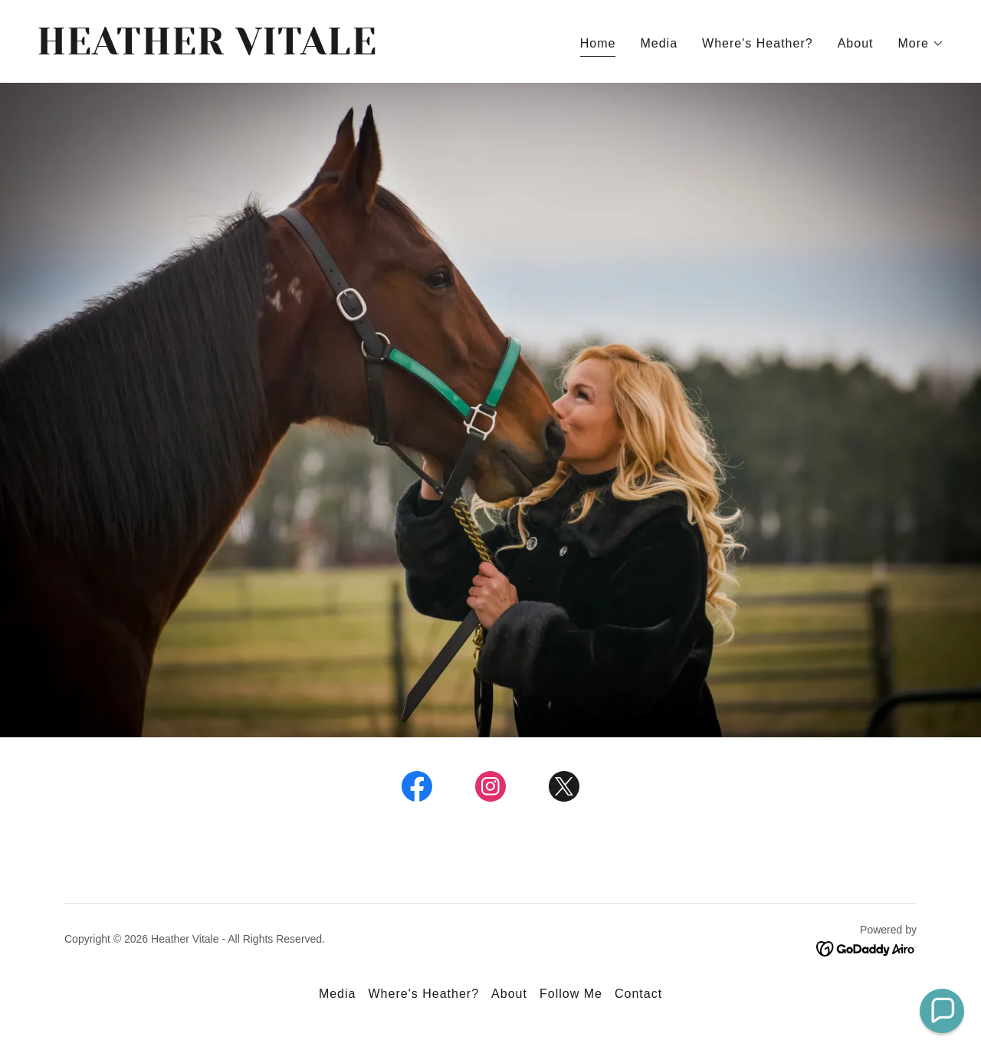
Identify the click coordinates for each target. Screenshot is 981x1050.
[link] (257, 50)
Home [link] (598, 43)
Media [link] (659, 43)
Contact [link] (638, 993)
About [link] (856, 43)
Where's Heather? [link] (757, 43)
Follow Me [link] (571, 993)
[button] (921, 43)
